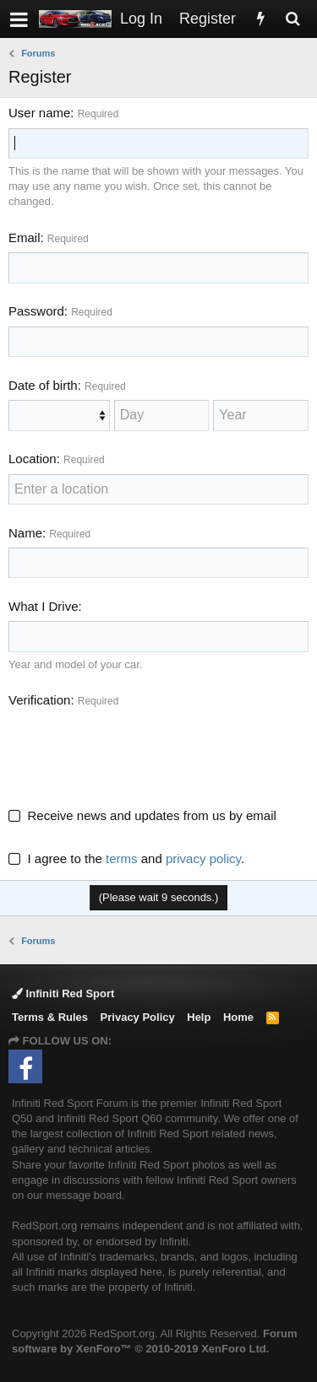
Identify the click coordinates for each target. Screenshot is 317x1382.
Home (238, 1017)
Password (36, 311)
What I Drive (43, 606)
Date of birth (43, 385)
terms (122, 858)
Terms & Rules (50, 1017)
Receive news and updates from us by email (152, 815)
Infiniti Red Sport (63, 993)
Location (32, 458)
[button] (19, 19)
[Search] (292, 19)
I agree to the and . (126, 858)
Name (25, 533)
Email (24, 237)
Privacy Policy (138, 1017)
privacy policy (203, 858)
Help (198, 1017)
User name (39, 112)
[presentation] (136, 748)
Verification (39, 700)
